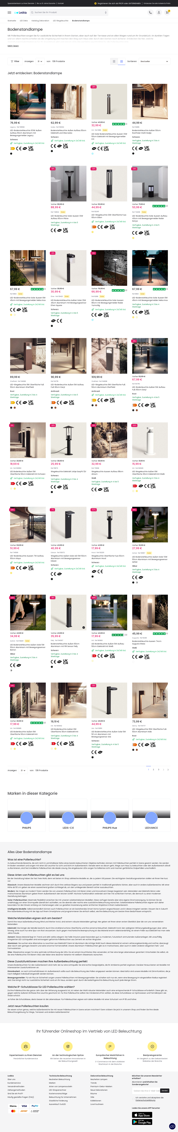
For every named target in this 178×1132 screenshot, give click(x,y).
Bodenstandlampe (81, 21)
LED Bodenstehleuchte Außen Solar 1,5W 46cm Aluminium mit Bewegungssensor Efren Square (68, 303)
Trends (94, 1083)
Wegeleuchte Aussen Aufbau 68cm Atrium (107, 472)
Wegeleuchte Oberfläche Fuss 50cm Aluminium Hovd (108, 557)
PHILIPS (26, 828)
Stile (92, 1097)
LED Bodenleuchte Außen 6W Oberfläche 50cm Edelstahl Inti (24, 733)
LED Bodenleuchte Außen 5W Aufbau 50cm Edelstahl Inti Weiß (108, 645)
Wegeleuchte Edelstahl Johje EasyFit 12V (68, 471)
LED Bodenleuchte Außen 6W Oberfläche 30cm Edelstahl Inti (64, 730)
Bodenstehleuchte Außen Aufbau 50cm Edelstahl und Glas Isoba (68, 131)
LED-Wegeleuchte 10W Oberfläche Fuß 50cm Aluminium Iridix (149, 730)
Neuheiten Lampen (99, 1079)
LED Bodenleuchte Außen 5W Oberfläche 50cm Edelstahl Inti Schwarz (27, 472)
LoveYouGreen (97, 1104)
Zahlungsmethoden (16, 1090)
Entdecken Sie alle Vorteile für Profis (157, 3)
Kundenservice (14, 1083)
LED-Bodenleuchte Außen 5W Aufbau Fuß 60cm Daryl (67, 386)
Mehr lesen (13, 46)
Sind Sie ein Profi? (15, 1093)
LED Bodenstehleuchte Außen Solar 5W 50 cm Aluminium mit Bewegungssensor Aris (109, 734)
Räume (94, 1093)
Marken (52, 1083)
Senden (165, 1091)
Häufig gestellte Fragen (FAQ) (21, 1097)
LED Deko (24, 21)
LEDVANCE (151, 828)
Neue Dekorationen (99, 1090)
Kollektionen (96, 1101)
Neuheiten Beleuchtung (59, 1079)
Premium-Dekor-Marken (101, 1086)
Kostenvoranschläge (58, 1093)
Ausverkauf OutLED (57, 1104)
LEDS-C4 (68, 828)
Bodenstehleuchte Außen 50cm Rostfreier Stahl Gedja (146, 131)
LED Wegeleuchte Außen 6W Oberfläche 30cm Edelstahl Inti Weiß (148, 472)
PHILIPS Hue (110, 828)
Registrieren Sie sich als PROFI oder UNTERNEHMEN (119, 3)
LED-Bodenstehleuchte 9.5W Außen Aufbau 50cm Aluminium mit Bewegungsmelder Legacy (26, 133)
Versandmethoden (16, 1086)
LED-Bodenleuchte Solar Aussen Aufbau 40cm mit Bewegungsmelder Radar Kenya (149, 218)
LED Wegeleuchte (60, 21)
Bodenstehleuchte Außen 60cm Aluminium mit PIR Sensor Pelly (65, 645)
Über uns (11, 1079)
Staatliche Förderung (58, 1101)
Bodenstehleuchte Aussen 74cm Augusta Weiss (146, 642)
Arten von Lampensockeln (60, 1086)
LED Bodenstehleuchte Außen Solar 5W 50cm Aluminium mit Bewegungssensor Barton (27, 647)
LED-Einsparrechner (57, 1090)
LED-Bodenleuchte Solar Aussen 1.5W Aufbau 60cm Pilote (67, 217)
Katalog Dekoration (40, 21)
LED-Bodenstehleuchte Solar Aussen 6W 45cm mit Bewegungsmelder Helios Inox (28, 299)
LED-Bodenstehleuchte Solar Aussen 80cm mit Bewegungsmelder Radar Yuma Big (107, 303)
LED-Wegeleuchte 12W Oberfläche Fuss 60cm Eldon (109, 216)
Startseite (12, 21)
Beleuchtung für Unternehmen (62, 1097)
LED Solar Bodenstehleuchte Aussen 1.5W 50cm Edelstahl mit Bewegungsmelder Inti (109, 136)
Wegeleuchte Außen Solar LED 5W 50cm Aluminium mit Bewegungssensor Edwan (68, 558)
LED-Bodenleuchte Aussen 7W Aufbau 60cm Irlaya (27, 557)
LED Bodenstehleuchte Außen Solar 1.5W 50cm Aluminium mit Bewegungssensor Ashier (149, 559)
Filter (15, 61)
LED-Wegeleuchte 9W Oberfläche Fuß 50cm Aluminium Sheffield (27, 386)
